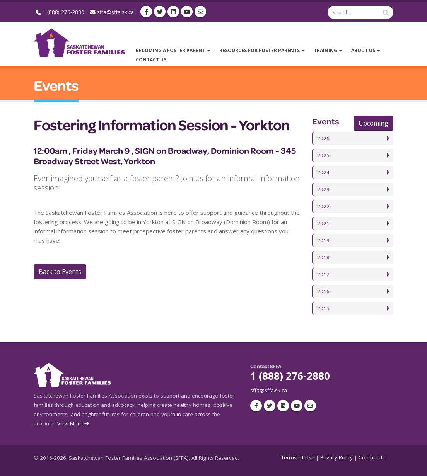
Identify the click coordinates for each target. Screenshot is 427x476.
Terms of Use (297, 457)
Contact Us (372, 457)
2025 (323, 155)
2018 (323, 257)
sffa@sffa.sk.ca (115, 11)
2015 (323, 308)
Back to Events (60, 271)
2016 (323, 291)
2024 (323, 172)
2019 (323, 240)
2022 (323, 206)
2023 (323, 189)
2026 (323, 138)
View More (73, 423)
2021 (323, 223)
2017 (323, 274)
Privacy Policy (336, 457)
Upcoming (373, 123)
